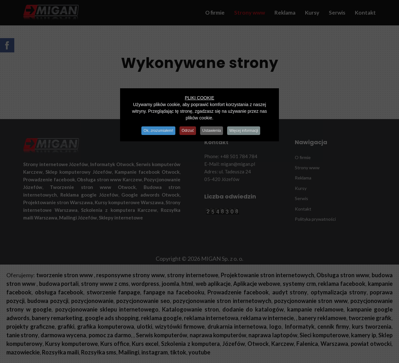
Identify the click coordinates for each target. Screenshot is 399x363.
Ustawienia (212, 130)
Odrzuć (187, 130)
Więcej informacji (245, 130)
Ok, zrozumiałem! (157, 130)
